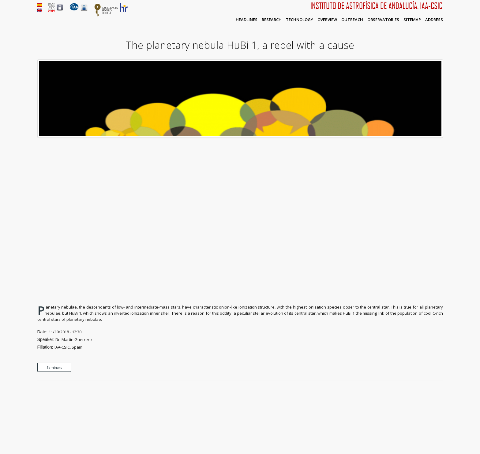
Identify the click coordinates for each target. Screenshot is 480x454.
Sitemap (412, 19)
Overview (327, 19)
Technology (299, 19)
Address (434, 19)
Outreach (352, 19)
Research (272, 19)
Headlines (246, 19)
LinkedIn (440, 388)
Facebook (419, 388)
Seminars (54, 367)
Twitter (426, 388)
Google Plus (433, 388)
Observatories (383, 19)
